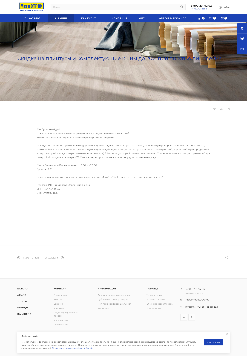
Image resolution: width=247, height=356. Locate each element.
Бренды (22, 307)
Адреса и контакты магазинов (114, 295)
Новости (58, 299)
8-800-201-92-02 (201, 5)
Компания (61, 288)
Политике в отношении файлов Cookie (72, 348)
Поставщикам (61, 324)
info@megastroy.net (197, 299)
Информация (107, 288)
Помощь (152, 288)
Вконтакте (183, 317)
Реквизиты (103, 308)
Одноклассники (191, 317)
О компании (60, 295)
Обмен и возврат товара (159, 304)
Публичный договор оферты (113, 299)
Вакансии (24, 314)
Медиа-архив (61, 320)
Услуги (22, 301)
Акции (21, 295)
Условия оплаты (155, 295)
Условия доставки (156, 299)
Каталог (23, 288)
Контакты (59, 308)
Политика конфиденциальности (115, 304)
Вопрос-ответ (153, 308)
